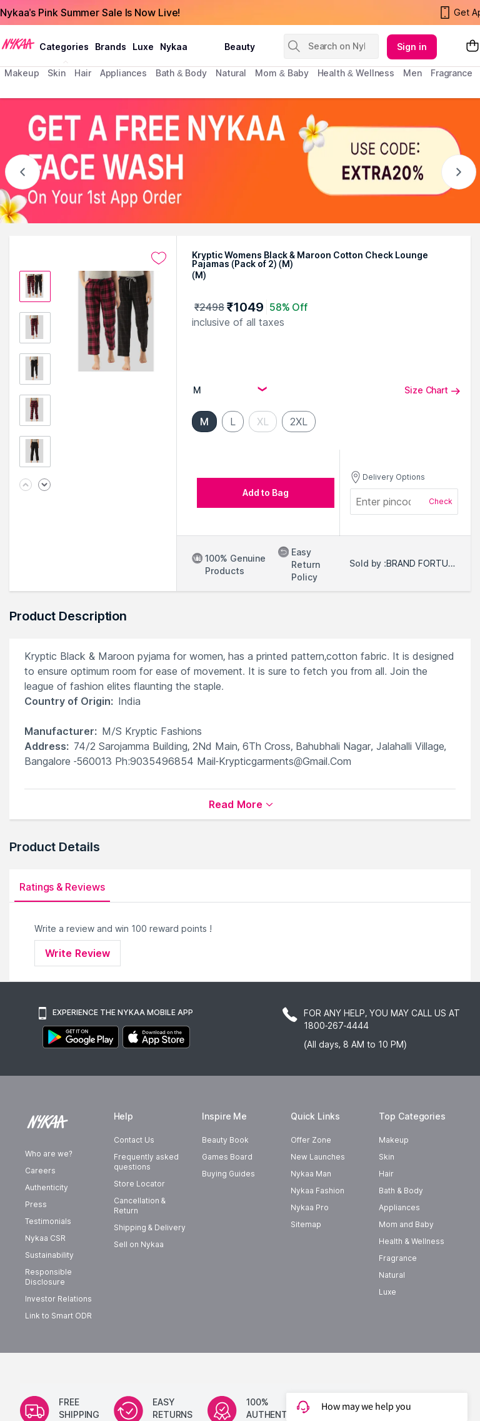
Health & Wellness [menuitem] (356, 73)
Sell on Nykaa (139, 1281)
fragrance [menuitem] (451, 73)
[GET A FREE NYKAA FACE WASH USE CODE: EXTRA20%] (240, 160)
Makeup (394, 1176)
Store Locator (139, 1220)
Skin (386, 1193)
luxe (143, 46)
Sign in (412, 46)
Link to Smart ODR (58, 1352)
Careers (40, 1207)
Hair (386, 1210)
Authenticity (46, 1224)
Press (36, 1241)
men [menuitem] (412, 73)
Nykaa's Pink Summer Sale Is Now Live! (90, 12)
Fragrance (398, 1295)
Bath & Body (400, 1227)
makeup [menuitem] (21, 73)
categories (64, 46)
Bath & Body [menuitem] (181, 73)
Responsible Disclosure (48, 1313)
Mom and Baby (406, 1261)
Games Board (227, 1193)
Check (440, 501)
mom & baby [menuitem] (281, 73)
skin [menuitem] (57, 73)
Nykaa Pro (310, 1244)
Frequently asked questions (146, 1198)
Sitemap (306, 1261)
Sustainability (49, 1292)
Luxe (387, 1328)
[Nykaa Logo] (18, 43)
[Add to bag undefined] (265, 493)
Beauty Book (225, 1176)
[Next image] (44, 485)
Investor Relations (58, 1335)
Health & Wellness (411, 1278)
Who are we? (48, 1190)
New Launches (318, 1193)
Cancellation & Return (140, 1242)
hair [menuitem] (82, 73)
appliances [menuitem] (123, 73)
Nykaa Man (311, 1210)
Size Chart (432, 390)
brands (110, 46)
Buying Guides (228, 1210)
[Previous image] (25, 485)
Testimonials (48, 1258)
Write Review (77, 953)
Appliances (399, 1244)
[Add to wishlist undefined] (158, 258)
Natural (392, 1312)
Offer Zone (311, 1176)
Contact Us (134, 1176)
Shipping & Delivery (150, 1264)
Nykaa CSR (45, 1275)
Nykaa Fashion (317, 1227)
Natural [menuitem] (231, 73)
